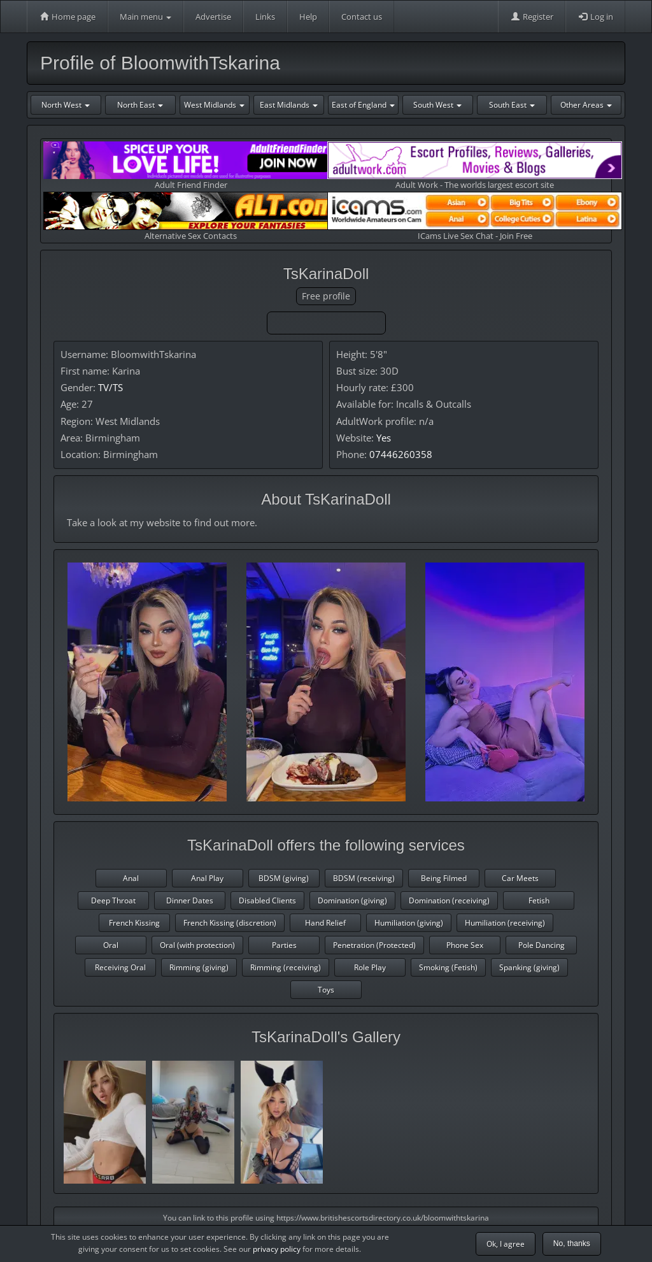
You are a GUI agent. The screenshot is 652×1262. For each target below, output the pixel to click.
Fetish (538, 900)
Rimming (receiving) (285, 967)
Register (531, 16)
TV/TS (110, 387)
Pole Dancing (541, 945)
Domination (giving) (352, 900)
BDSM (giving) (284, 878)
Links (265, 16)
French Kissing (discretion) (229, 922)
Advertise (213, 16)
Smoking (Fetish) (448, 967)
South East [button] (512, 104)
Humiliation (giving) (408, 922)
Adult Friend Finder (190, 165)
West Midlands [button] (214, 104)
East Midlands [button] (289, 104)
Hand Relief (325, 922)
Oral (110, 945)
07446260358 (400, 454)
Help (308, 16)
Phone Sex (464, 945)
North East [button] (140, 104)
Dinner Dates (189, 900)
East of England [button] (363, 104)
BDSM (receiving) (364, 878)
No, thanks (571, 1243)
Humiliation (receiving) (505, 922)
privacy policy (277, 1249)
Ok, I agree (505, 1243)
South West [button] (437, 104)
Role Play (370, 967)
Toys (326, 989)
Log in (595, 16)
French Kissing (134, 922)
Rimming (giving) (199, 967)
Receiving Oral (120, 967)
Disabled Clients (267, 900)
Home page (67, 16)
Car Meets (520, 878)
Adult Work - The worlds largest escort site (474, 165)
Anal (131, 878)
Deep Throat (113, 900)
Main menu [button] (145, 16)
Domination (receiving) (449, 900)
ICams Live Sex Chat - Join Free (474, 216)
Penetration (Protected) (374, 945)
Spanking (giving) (529, 967)
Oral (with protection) (197, 945)
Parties (284, 945)
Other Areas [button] (586, 104)
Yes (383, 437)
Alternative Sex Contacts (190, 216)
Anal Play (207, 878)
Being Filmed (444, 878)
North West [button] (65, 104)
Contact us (361, 16)
